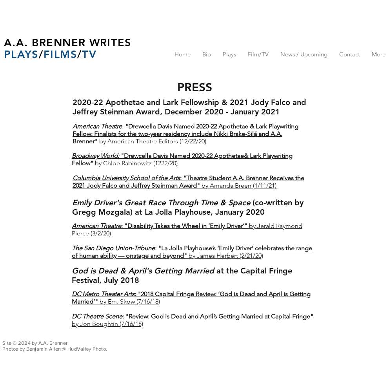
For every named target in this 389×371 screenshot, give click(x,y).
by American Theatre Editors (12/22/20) (185, 134)
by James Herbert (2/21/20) (192, 251)
